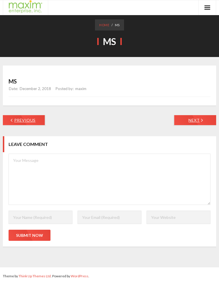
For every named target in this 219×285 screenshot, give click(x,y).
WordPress (79, 276)
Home (104, 25)
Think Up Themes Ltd (35, 276)
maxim (80, 88)
